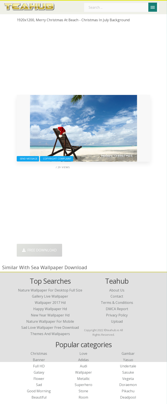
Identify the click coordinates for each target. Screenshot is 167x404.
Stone (83, 391)
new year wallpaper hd (50, 315)
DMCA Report (117, 308)
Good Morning (39, 391)
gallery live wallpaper (50, 296)
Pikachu (128, 391)
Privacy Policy (117, 315)
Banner (39, 359)
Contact (117, 296)
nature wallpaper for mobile (50, 321)
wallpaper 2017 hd (50, 302)
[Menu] (152, 7)
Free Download (39, 250)
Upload (117, 321)
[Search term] (121, 7)
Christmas (39, 353)
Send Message (27, 158)
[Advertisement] (83, 60)
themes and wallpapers (50, 333)
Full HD (39, 366)
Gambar (128, 353)
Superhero (83, 384)
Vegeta (128, 378)
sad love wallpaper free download (50, 327)
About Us (116, 290)
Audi (83, 366)
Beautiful (38, 397)
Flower (38, 378)
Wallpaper (83, 372)
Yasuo (128, 359)
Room (83, 397)
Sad (39, 384)
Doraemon (128, 384)
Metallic (83, 378)
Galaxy (39, 372)
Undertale (128, 366)
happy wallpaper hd (50, 308)
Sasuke (128, 372)
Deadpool (128, 397)
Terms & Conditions (117, 302)
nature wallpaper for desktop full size (50, 290)
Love (83, 353)
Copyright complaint (56, 158)
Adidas (83, 359)
